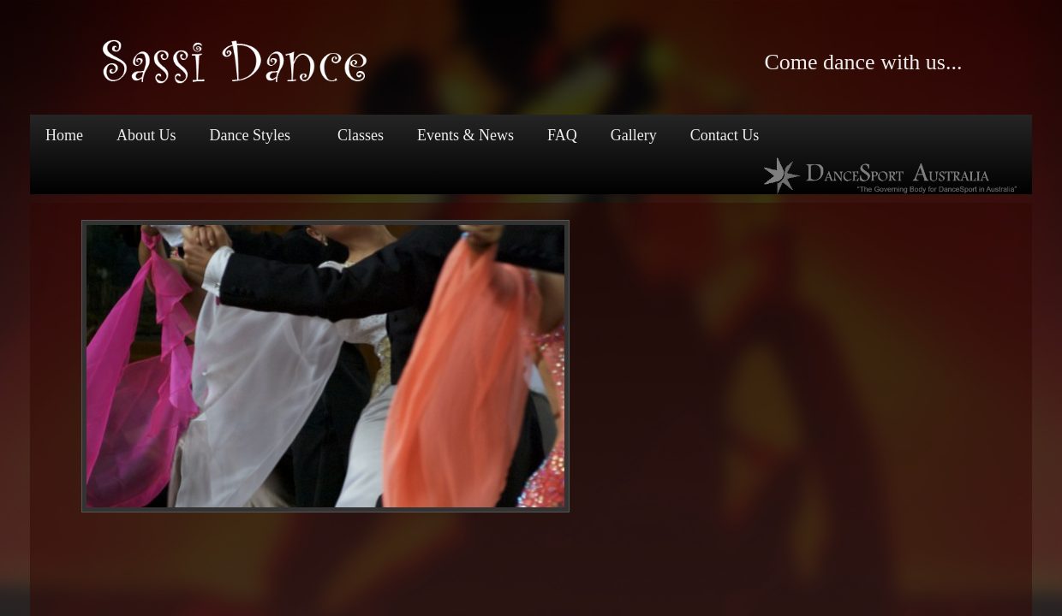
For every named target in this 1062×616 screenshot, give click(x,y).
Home (64, 135)
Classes (360, 135)
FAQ (562, 135)
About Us (146, 135)
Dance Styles (249, 137)
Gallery (634, 135)
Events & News (465, 135)
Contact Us (725, 135)
